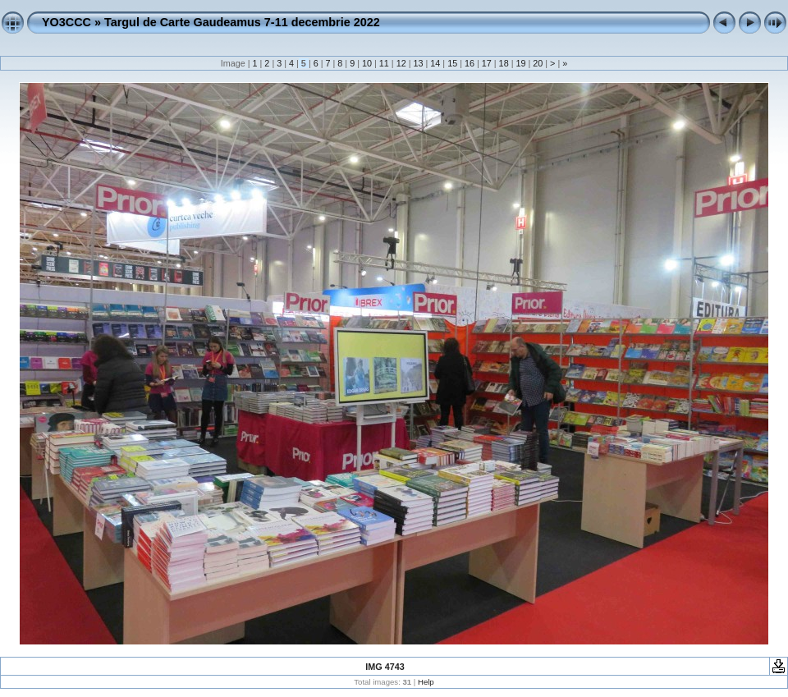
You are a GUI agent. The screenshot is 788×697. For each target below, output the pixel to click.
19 (520, 63)
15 (452, 63)
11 (384, 63)
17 (486, 63)
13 (417, 63)
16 (469, 63)
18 (504, 63)
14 (435, 63)
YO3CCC (66, 22)
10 (367, 63)
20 (537, 63)
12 (401, 63)
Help (426, 681)
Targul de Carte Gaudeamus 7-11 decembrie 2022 (242, 22)
